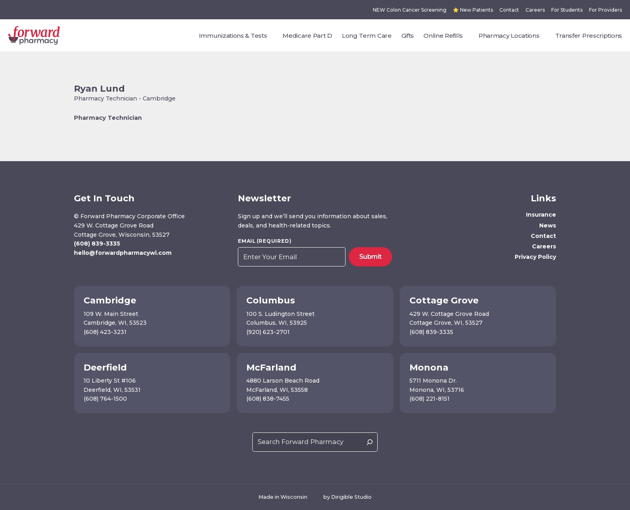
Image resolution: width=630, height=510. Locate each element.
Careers (535, 10)
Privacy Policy (535, 256)
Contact (509, 10)
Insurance (541, 214)
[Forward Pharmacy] (34, 35)
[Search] (370, 442)
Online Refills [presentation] (443, 35)
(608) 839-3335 (97, 243)
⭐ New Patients (473, 10)
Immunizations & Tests (233, 35)
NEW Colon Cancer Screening (409, 10)
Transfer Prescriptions (588, 35)
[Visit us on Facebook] (78, 270)
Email (264, 241)
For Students (567, 10)
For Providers (605, 10)
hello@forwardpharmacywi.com (123, 252)
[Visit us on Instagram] (90, 270)
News (547, 225)
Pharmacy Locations (509, 35)
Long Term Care (367, 35)
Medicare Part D (307, 35)
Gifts (407, 35)
